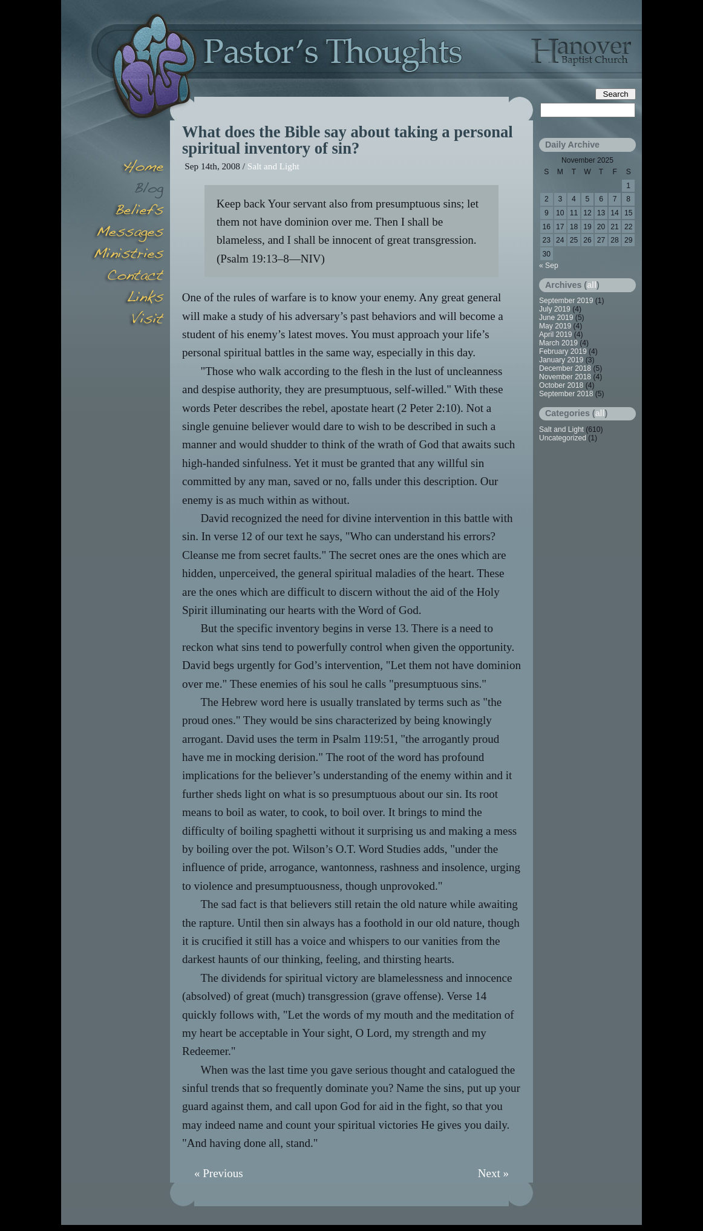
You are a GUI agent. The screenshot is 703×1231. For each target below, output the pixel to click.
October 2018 (561, 385)
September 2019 (566, 300)
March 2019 (558, 343)
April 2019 (555, 334)
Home (127, 168)
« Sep (548, 265)
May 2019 (555, 326)
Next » (493, 1173)
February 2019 (563, 351)
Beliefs (127, 212)
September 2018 (566, 394)
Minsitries (127, 255)
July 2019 (555, 309)
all (592, 285)
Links (127, 299)
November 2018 (565, 377)
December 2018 (565, 368)
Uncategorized (562, 438)
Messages (127, 233)
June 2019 (556, 317)
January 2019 (561, 360)
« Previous (218, 1173)
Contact (127, 277)
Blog (127, 190)
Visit (127, 320)
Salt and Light (273, 166)
